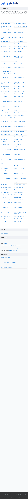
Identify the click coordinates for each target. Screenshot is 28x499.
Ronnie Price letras (5, 63)
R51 (7, 16)
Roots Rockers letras (5, 221)
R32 (14, 13)
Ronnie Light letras (18, 41)
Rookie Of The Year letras (20, 159)
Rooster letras (4, 205)
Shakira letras (4, 264)
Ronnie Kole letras (18, 32)
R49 (2, 16)
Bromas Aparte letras (5, 257)
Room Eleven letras (18, 173)
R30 (9, 13)
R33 (16, 13)
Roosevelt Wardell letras (6, 202)
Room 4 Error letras (19, 168)
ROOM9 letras (4, 184)
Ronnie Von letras (18, 96)
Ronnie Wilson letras (5, 104)
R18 (8, 12)
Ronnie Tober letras (5, 93)
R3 (4, 11)
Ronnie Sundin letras (5, 91)
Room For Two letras (5, 178)
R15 (2, 12)
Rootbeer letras (4, 207)
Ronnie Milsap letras (5, 53)
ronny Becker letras (5, 112)
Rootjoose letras (18, 207)
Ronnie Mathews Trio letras (20, 46)
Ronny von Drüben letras (6, 131)
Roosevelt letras (18, 197)
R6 (10, 11)
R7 (12, 11)
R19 (10, 12)
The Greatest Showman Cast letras (8, 262)
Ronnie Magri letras (5, 43)
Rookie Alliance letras (6, 157)
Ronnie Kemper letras (6, 32)
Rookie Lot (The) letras (6, 159)
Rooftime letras (17, 146)
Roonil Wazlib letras (5, 192)
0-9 (1, 493)
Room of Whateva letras (20, 178)
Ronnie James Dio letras (20, 23)
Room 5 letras (4, 170)
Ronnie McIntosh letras (6, 51)
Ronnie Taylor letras (19, 91)
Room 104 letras (18, 165)
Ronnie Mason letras (19, 43)
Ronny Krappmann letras (6, 121)
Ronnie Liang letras (5, 41)
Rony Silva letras (18, 139)
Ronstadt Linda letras (19, 136)
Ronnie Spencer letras (6, 88)
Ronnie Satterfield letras (6, 80)
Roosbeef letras (4, 197)
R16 (4, 12)
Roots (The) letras (5, 212)
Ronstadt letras (4, 136)
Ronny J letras (17, 112)
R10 (18, 11)
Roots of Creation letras (6, 218)
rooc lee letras (17, 144)
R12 (22, 11)
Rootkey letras (4, 210)
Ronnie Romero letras (19, 73)
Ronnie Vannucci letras (6, 96)
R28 (5, 13)
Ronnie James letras (5, 23)
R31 (11, 13)
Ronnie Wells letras (18, 101)
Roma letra (6, 243)
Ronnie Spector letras (19, 86)
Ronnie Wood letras (18, 104)
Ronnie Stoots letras (19, 88)
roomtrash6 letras (5, 189)
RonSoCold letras (18, 134)
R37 (25, 13)
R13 (24, 11)
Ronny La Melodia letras (19, 121)
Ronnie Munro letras (5, 56)
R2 (2, 11)
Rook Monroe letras (5, 154)
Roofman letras (4, 146)
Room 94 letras (4, 173)
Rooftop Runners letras (6, 149)
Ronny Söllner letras (19, 124)
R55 (16, 16)
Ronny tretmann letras (19, 126)
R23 (19, 12)
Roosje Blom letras (18, 202)
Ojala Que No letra (13, 250)
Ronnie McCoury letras (6, 48)
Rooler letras (4, 165)
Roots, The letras (18, 221)
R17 (6, 12)
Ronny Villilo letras (18, 129)
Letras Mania (4, 233)
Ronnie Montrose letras (19, 53)
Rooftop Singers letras (19, 149)
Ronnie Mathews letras (6, 46)
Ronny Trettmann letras (6, 129)
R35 (21, 13)
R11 (20, 11)
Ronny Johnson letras (6, 115)
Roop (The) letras (18, 192)
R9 (15, 11)
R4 (6, 11)
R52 (9, 16)
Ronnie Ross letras (5, 77)
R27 (2, 13)
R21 (15, 12)
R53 (11, 16)
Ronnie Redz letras (18, 70)
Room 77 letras (17, 170)
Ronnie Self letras (5, 86)
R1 (1, 11)
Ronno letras (4, 106)
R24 (22, 12)
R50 (5, 16)
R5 (8, 11)
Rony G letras (4, 139)
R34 (18, 13)
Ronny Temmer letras (6, 126)
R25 (24, 12)
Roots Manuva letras (19, 216)
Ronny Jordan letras (19, 115)
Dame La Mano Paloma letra (15, 245)
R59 (25, 16)
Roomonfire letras (18, 187)
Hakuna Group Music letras (6, 267)
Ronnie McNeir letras (19, 51)
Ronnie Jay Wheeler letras (20, 26)
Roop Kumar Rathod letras (7, 194)
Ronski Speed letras (5, 134)
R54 (14, 16)
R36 (23, 13)
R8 (14, 11)
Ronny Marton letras (5, 124)
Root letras (16, 205)
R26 (26, 12)
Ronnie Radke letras (19, 67)
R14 (26, 11)
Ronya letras (17, 141)
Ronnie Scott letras (18, 80)
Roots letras (17, 210)
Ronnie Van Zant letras (19, 93)
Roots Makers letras (5, 216)
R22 (17, 12)
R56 (18, 16)
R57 (21, 16)
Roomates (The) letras (19, 184)
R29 (7, 13)
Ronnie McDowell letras (19, 48)
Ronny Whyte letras (19, 131)
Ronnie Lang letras (18, 37)
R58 (23, 16)
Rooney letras (17, 189)
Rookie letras (17, 154)
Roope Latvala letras (19, 194)
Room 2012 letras (5, 168)
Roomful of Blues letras (6, 187)
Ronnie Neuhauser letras (6, 60)
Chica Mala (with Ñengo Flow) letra (15, 248)
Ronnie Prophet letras (6, 67)
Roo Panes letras (5, 144)
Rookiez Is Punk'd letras (19, 162)
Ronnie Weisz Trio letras (6, 101)
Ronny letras (17, 106)
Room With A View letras (6, 181)
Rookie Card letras (18, 157)
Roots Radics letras (18, 218)
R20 (13, 12)
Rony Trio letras (4, 141)
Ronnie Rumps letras (19, 77)
